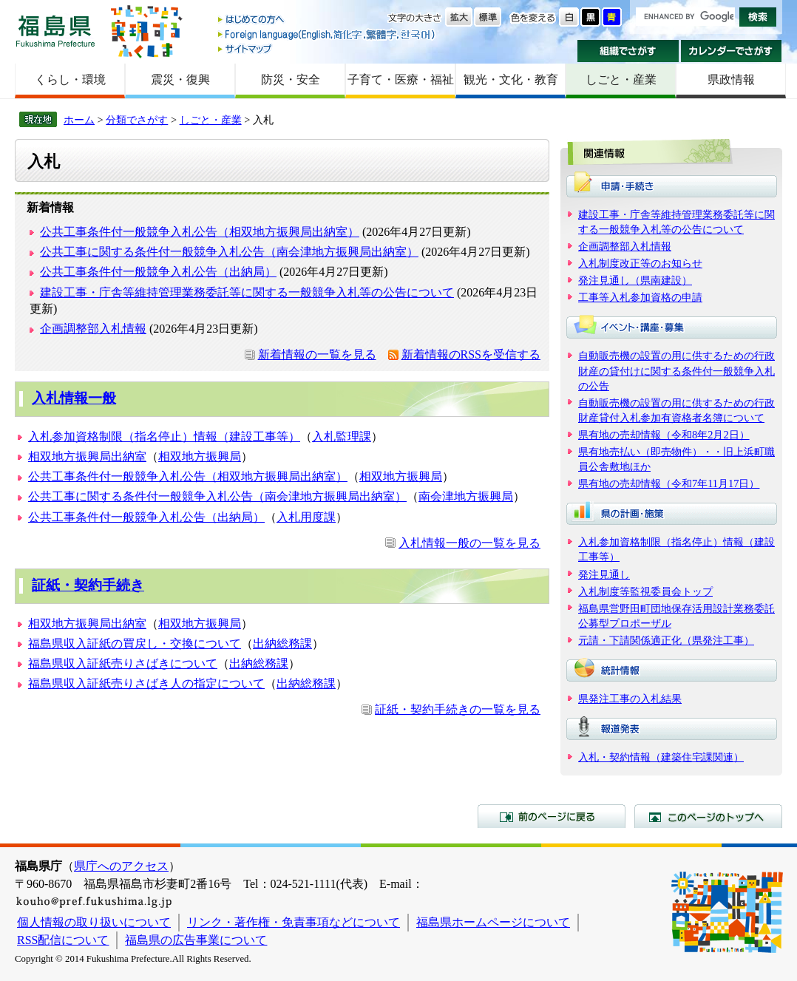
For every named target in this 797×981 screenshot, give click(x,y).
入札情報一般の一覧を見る (469, 543)
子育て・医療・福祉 (400, 79)
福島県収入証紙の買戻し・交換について (134, 643)
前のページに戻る (551, 816)
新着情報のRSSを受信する (470, 354)
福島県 (55, 30)
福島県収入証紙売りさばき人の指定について (146, 683)
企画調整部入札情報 (93, 328)
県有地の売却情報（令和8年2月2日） (664, 435)
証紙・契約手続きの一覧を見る (457, 709)
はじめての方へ (327, 20)
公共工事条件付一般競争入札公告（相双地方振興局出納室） (199, 231)
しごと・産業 (621, 79)
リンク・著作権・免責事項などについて (293, 922)
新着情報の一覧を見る (317, 354)
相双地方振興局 (199, 456)
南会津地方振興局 (465, 496)
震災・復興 (180, 79)
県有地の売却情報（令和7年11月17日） (668, 483)
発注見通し (604, 574)
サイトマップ (327, 48)
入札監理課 (341, 436)
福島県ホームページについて (493, 922)
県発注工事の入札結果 (630, 699)
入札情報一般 (74, 398)
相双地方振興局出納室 (87, 456)
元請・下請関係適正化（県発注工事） (666, 640)
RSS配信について (63, 940)
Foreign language (327, 34)
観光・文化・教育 (511, 79)
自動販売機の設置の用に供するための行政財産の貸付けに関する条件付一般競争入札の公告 (676, 370)
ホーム (79, 120)
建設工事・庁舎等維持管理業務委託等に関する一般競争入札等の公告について (247, 292)
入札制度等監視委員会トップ (645, 591)
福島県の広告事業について (196, 940)
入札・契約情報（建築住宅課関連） (661, 757)
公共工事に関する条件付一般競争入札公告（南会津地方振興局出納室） (229, 251)
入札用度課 (306, 517)
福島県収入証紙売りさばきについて (122, 663)
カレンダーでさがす (731, 51)
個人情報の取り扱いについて (94, 922)
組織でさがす (628, 51)
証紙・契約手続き (88, 585)
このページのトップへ (708, 816)
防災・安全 (290, 79)
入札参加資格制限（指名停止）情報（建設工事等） (164, 436)
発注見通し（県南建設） (635, 280)
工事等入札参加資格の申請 (640, 297)
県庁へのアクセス (121, 866)
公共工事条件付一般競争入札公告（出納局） (158, 271)
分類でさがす (137, 120)
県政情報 (731, 79)
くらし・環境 (70, 79)
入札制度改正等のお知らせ (640, 263)
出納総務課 (282, 643)
